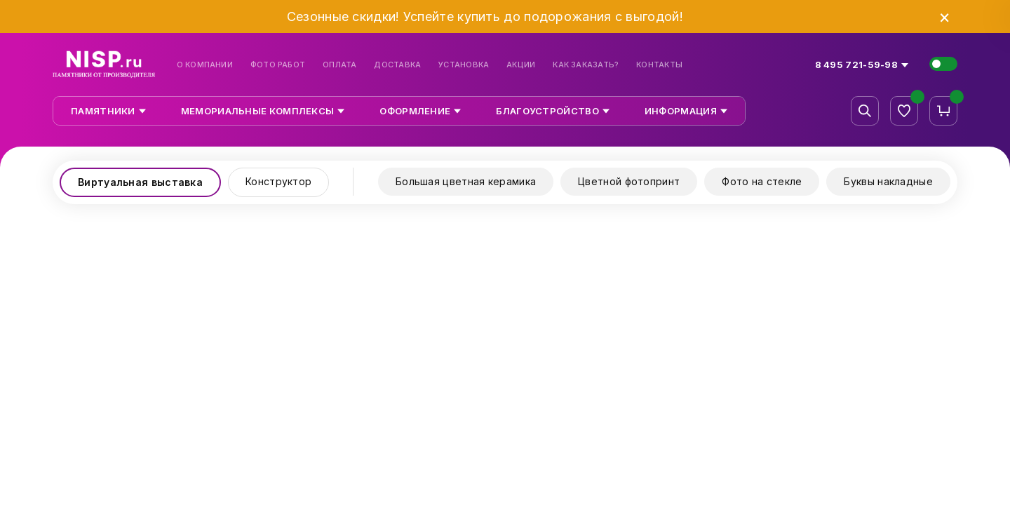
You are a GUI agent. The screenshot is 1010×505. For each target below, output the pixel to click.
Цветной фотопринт (629, 181)
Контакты (659, 65)
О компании (205, 65)
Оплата (339, 65)
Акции (520, 65)
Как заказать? (586, 65)
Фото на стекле (762, 181)
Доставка (397, 65)
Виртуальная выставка (140, 182)
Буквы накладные (888, 181)
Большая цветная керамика (466, 181)
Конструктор (278, 181)
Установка (463, 65)
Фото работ (277, 65)
